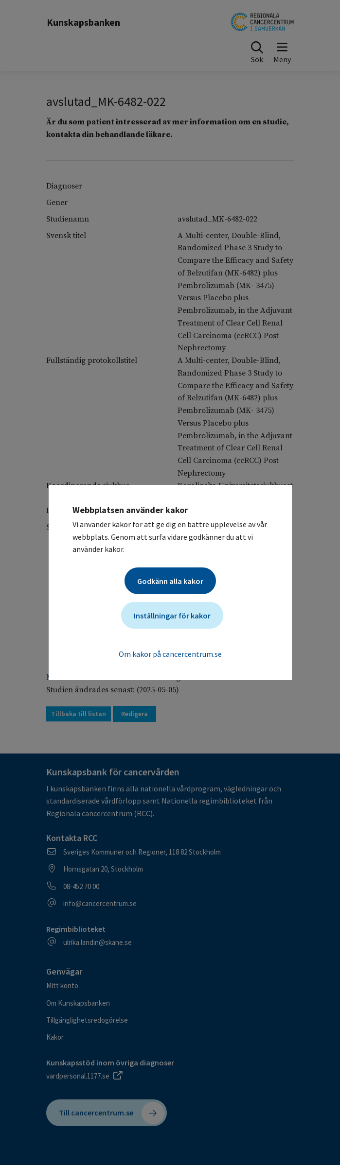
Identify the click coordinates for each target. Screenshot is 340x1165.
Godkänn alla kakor (170, 581)
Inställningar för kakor (172, 615)
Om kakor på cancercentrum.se (170, 654)
